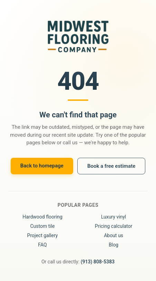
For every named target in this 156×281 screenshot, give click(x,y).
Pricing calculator (113, 226)
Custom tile (42, 226)
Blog (113, 245)
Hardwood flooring (42, 217)
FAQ (42, 245)
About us (113, 235)
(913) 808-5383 (98, 261)
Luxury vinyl (113, 217)
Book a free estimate (111, 166)
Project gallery (42, 235)
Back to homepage (42, 166)
